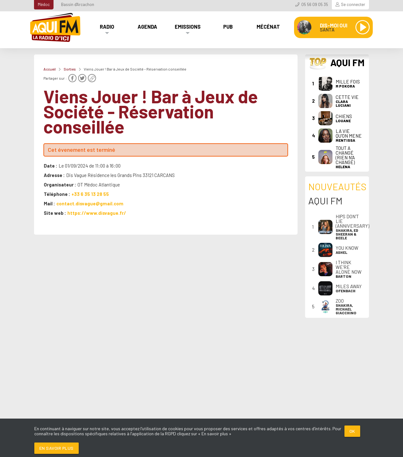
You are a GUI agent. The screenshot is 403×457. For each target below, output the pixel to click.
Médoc (44, 4)
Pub (228, 26)
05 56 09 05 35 (314, 4)
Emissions (188, 26)
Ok (352, 431)
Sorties (70, 69)
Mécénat (268, 26)
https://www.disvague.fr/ (96, 213)
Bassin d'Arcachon (77, 4)
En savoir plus (56, 448)
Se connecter (353, 4)
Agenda (147, 26)
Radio (107, 26)
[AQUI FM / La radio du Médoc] (55, 27)
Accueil (49, 69)
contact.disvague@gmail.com (89, 203)
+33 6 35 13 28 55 (90, 194)
